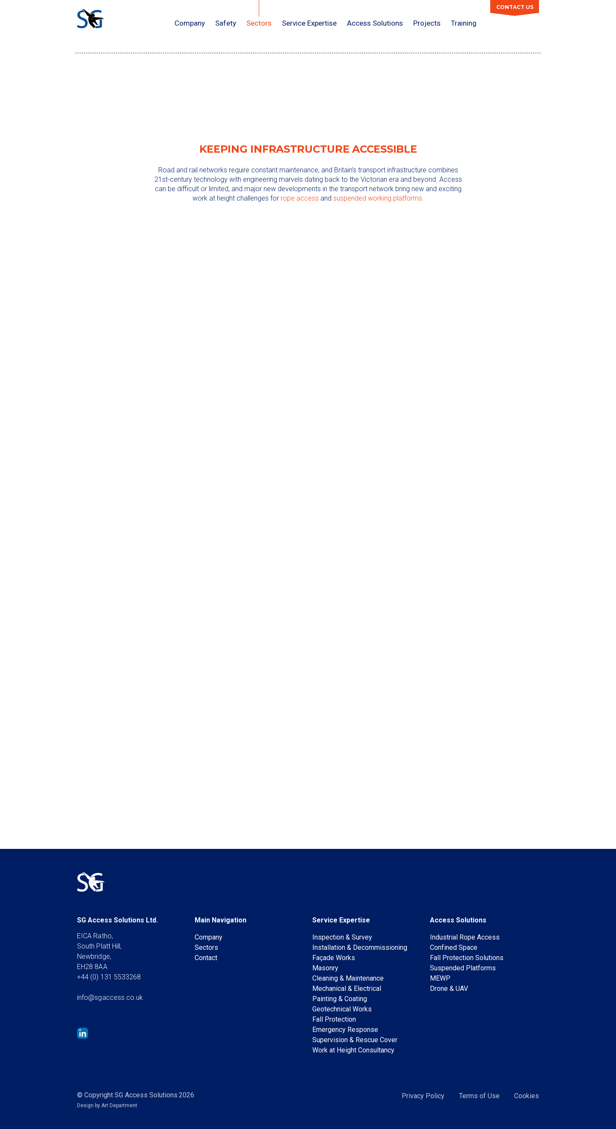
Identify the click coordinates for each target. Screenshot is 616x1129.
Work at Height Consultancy (353, 1050)
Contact (206, 958)
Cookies (526, 1096)
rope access (300, 198)
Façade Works (333, 958)
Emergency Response (345, 1030)
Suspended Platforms (463, 968)
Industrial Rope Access (465, 937)
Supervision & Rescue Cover (354, 1040)
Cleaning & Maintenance (348, 978)
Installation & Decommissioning (359, 947)
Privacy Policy (423, 1096)
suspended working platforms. (378, 198)
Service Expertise (309, 23)
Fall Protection (334, 1019)
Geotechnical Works (342, 1009)
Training (464, 23)
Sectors (259, 23)
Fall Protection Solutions (466, 958)
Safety (225, 23)
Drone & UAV (449, 988)
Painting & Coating (339, 999)
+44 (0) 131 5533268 (109, 977)
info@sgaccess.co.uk (110, 997)
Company (190, 23)
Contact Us (514, 7)
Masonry (325, 968)
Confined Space (453, 947)
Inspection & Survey (342, 937)
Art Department (119, 1105)
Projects (427, 23)
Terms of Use (479, 1096)
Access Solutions (375, 23)
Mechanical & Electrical (346, 988)
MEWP (440, 978)
